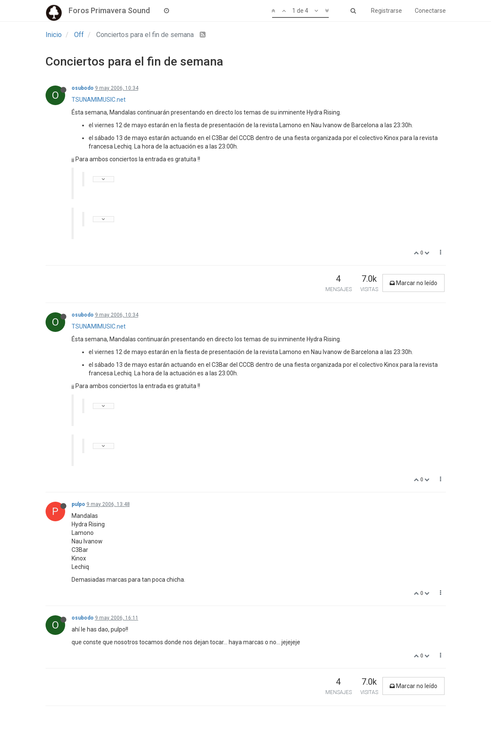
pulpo (78, 504)
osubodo (83, 88)
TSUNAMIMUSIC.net (99, 99)
